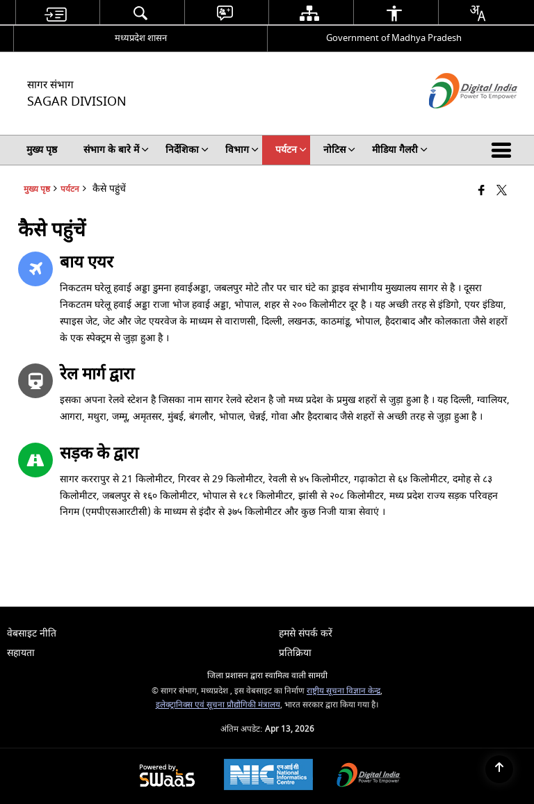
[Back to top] (499, 769)
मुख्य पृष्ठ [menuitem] (41, 149)
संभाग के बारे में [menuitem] (116, 149)
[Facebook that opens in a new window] (481, 191)
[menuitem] (56, 13)
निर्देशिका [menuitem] (187, 149)
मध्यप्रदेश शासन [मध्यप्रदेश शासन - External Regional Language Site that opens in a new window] (141, 37)
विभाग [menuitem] (242, 149)
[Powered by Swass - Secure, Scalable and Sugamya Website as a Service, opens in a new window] (167, 776)
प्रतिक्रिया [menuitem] (295, 653)
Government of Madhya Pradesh (394, 37)
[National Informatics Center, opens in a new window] (268, 776)
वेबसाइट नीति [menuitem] (31, 633)
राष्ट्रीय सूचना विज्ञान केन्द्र (343, 691)
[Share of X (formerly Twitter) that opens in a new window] (501, 191)
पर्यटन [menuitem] (291, 149)
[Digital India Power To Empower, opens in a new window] (368, 776)
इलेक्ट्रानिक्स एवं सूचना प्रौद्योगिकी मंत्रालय (218, 705)
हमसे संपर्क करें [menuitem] (305, 633)
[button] (504, 150)
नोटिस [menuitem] (339, 149)
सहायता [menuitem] (21, 653)
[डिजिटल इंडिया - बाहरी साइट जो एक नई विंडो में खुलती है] (456, 120)
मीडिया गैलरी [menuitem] (400, 149)
